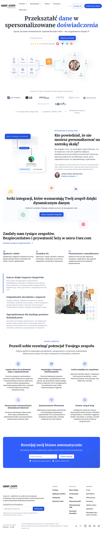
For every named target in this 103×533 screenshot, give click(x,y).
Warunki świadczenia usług (29, 526)
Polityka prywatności (55, 526)
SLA (28, 528)
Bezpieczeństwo (44, 526)
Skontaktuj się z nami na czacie (91, 514)
